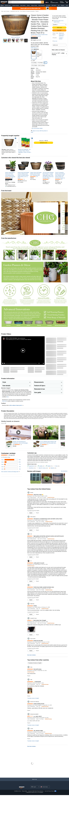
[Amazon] (4, 2)
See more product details (37, 128)
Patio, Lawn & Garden (5, 11)
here (8, 396)
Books (28, 5)
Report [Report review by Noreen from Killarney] (28, 710)
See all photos (64, 471)
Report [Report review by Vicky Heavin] (37, 530)
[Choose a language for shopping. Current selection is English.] (34, 787)
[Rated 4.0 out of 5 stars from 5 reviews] (49, 444)
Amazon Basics (15, 5)
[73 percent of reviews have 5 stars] (11, 459)
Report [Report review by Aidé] (28, 696)
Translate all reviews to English (34, 663)
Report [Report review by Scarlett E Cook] (37, 634)
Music (67, 5)
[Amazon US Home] (21, 787)
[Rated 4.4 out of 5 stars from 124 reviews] (22, 444)
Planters (37, 11)
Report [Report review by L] (37, 599)
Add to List (55, 45)
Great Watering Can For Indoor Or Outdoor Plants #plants (18, 339)
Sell (58, 5)
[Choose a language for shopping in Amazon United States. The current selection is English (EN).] (47, 2)
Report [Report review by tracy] (28, 675)
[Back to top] (34, 781)
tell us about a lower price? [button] (16, 405)
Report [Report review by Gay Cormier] (37, 650)
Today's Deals (34, 5)
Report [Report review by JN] (37, 581)
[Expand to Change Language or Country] (38, 786)
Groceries (48, 5)
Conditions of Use (17, 791)
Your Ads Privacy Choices (49, 791)
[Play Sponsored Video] (18, 432)
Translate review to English (33, 698)
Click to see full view (15, 37)
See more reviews (31, 655)
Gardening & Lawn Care (14, 11)
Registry (62, 5)
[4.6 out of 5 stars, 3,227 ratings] (34, 176)
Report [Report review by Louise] (28, 738)
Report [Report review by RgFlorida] (37, 614)
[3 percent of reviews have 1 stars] (11, 469)
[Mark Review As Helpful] (30, 513)
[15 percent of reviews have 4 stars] (11, 462)
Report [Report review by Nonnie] (37, 512)
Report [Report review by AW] (37, 557)
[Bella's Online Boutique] (11, 338)
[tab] (31, 466)
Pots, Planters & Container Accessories (27, 11)
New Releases (41, 5)
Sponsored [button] (3, 423)
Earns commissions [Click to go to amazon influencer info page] (21, 338)
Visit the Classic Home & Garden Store (39, 34)
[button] (2, 5)
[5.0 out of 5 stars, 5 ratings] (46, 179)
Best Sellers (23, 5)
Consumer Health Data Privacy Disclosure (36, 791)
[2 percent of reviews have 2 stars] (11, 466)
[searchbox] (26, 2)
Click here (4, 401)
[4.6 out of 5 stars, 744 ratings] (21, 179)
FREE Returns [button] (34, 47)
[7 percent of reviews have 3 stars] (11, 464)
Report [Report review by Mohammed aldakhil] (28, 722)
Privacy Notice (24, 791)
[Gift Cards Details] (56, 5)
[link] (25, 142)
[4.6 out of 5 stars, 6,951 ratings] (9, 177)
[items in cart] (67, 2)
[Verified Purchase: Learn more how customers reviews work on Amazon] (50, 497)
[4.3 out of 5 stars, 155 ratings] (58, 179)
